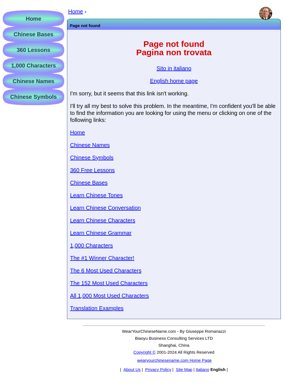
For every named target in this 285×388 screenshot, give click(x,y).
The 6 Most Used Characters (106, 270)
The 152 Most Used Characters (109, 283)
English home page (174, 81)
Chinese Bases (89, 183)
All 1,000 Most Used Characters (109, 296)
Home (77, 132)
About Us (132, 369)
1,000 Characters (91, 245)
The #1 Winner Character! (102, 258)
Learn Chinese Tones (96, 195)
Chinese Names (90, 145)
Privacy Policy (158, 369)
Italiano (202, 369)
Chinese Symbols (92, 158)
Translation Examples (97, 308)
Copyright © (144, 352)
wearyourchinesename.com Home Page (174, 360)
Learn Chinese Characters (102, 220)
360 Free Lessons (92, 170)
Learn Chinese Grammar (100, 233)
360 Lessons (33, 50)
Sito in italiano (174, 68)
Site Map (184, 369)
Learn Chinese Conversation (105, 208)
